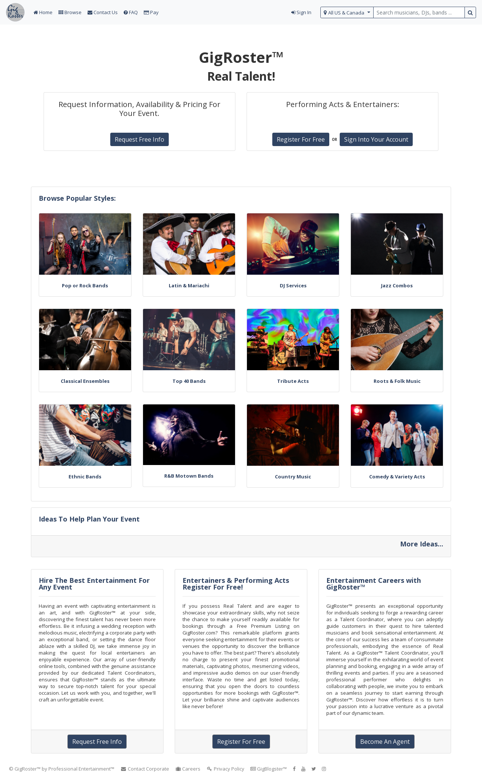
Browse (70, 12)
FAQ (131, 12)
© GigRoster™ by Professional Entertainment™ (61, 768)
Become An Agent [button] (385, 741)
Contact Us (103, 12)
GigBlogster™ (268, 768)
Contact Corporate (144, 768)
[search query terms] (419, 12)
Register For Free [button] (301, 139)
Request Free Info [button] (139, 139)
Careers (188, 768)
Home (43, 12)
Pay (151, 12)
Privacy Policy (225, 768)
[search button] (470, 12)
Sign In (301, 12)
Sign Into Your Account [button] (376, 139)
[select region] (347, 12)
